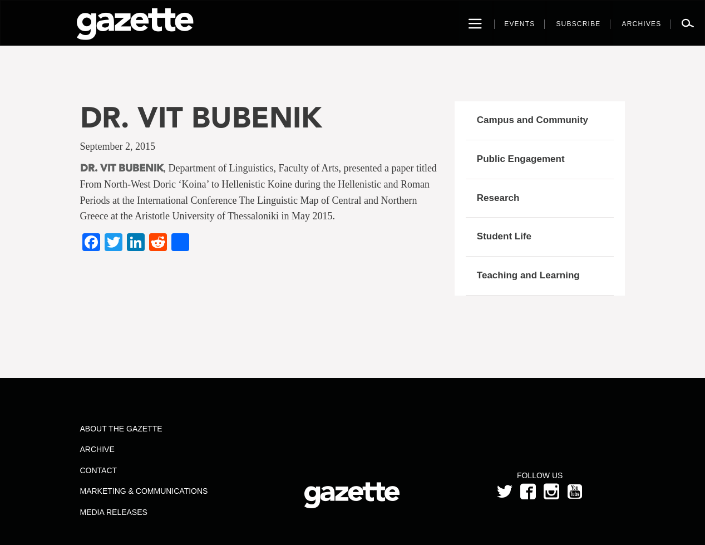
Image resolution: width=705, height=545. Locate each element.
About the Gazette (121, 428)
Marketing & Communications (144, 491)
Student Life (504, 236)
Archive (97, 449)
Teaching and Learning (528, 275)
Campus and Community (532, 120)
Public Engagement (521, 159)
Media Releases (113, 512)
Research (498, 198)
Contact (98, 470)
